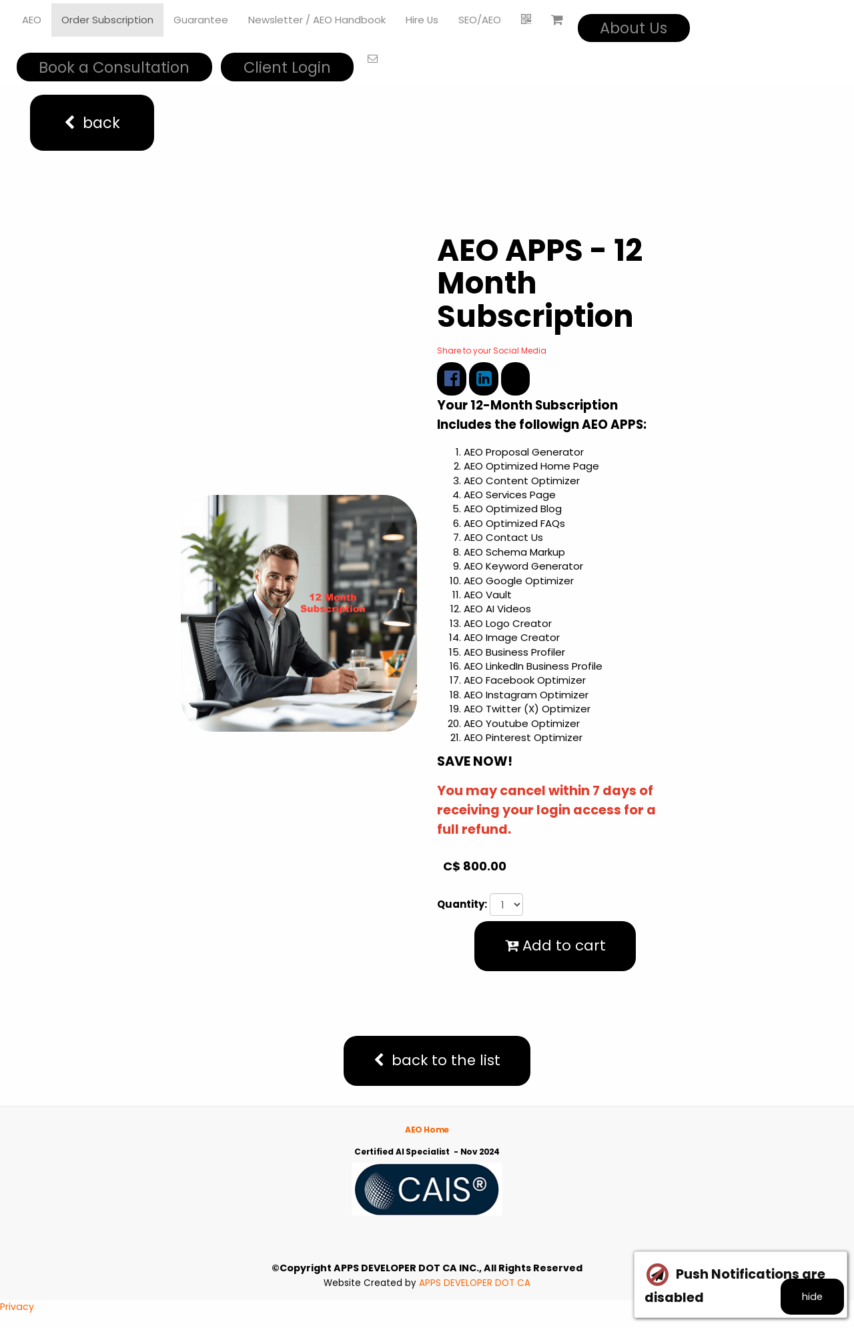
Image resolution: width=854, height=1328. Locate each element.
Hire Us (422, 20)
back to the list (437, 1072)
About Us (634, 28)
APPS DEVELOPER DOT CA (474, 1297)
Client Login (287, 67)
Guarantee (200, 20)
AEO (31, 20)
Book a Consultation (114, 67)
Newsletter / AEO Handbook (317, 20)
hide (806, 1293)
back (92, 122)
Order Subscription (107, 20)
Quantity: (462, 905)
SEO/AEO (480, 20)
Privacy (17, 1321)
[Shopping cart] (558, 20)
